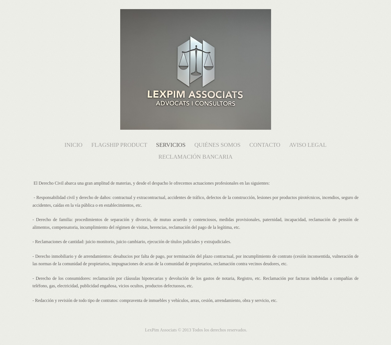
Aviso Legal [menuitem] (308, 145)
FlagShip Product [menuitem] (119, 145)
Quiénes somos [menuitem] (217, 145)
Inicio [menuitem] (73, 145)
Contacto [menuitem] (264, 145)
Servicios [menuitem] (171, 145)
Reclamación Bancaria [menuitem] (195, 156)
